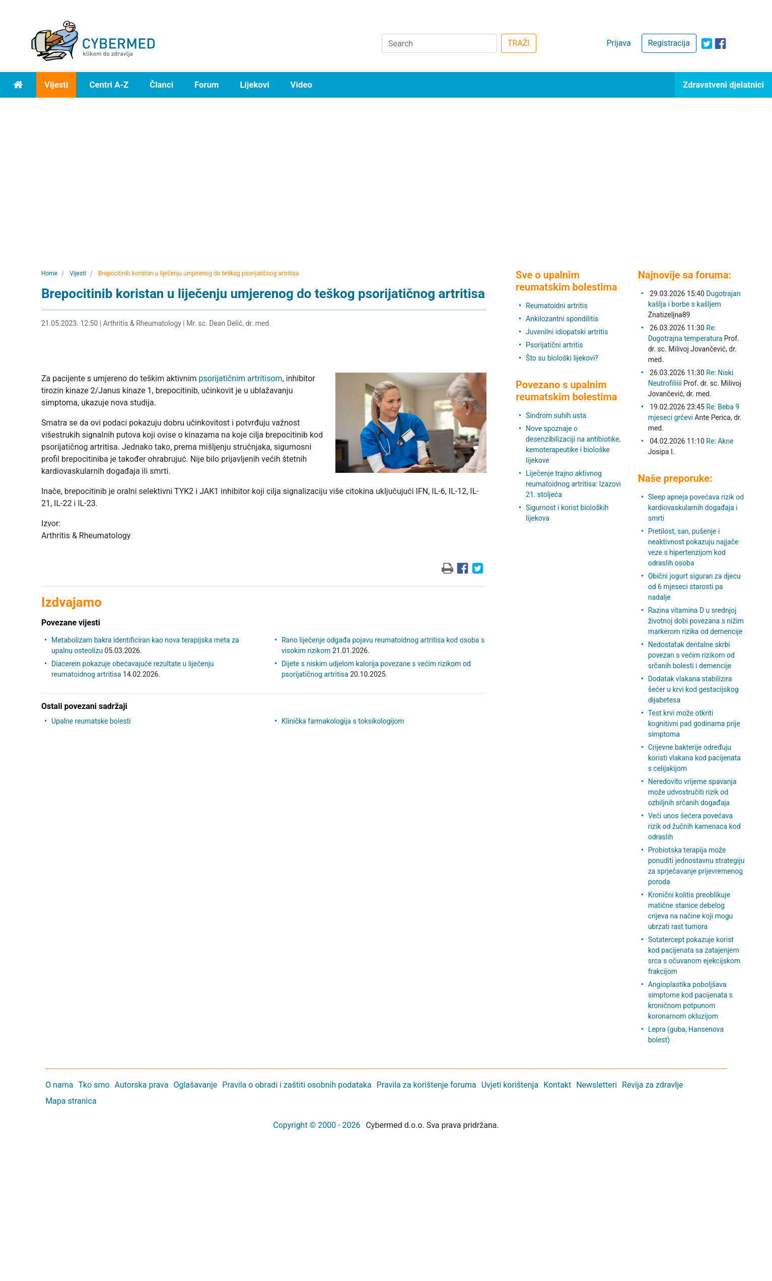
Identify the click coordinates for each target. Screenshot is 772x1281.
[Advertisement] (386, 173)
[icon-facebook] (720, 43)
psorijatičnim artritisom (241, 378)
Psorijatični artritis (554, 345)
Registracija (669, 43)
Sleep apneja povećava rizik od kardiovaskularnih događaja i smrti (696, 507)
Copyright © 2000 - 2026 (316, 1125)
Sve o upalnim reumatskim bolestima (566, 281)
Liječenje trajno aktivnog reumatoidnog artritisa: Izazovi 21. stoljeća (573, 484)
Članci (161, 85)
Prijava (618, 43)
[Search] (439, 43)
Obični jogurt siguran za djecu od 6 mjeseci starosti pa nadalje (694, 586)
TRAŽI (519, 43)
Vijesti (56, 85)
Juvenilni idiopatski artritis (567, 332)
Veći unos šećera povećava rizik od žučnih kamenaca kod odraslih (694, 826)
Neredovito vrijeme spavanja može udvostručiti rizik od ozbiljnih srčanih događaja (692, 792)
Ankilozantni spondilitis (562, 319)
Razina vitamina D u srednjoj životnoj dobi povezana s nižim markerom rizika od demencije (696, 620)
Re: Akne (719, 441)
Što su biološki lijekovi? (562, 358)
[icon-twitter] (706, 43)
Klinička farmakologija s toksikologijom (343, 721)
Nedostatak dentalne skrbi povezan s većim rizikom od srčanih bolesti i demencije (691, 655)
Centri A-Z (108, 85)
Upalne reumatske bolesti (91, 721)
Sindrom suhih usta (556, 415)
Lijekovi (254, 85)
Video (301, 85)
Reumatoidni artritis (557, 306)
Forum (206, 85)
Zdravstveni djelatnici (723, 85)
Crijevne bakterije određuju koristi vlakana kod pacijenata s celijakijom (694, 757)
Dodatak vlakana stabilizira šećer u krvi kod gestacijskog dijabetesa (693, 689)
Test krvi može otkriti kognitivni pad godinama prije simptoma (694, 723)
